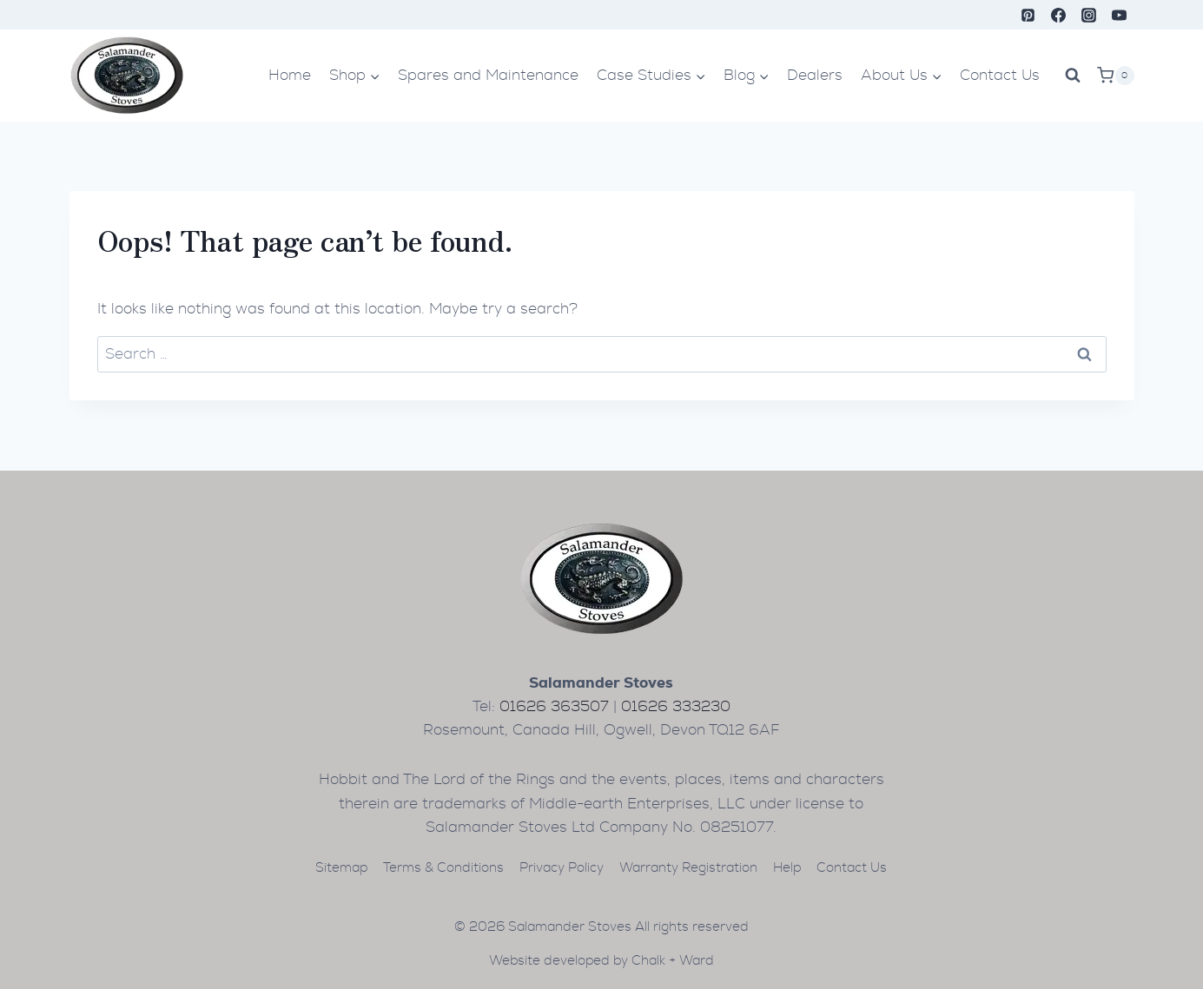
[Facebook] (1058, 15)
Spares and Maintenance (488, 75)
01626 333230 (675, 706)
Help (787, 867)
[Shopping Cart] (1115, 75)
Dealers (815, 75)
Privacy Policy (561, 867)
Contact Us (1000, 75)
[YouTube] (1119, 15)
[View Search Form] (1072, 75)
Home (289, 75)
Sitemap (341, 867)
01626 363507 (554, 706)
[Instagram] (1088, 15)
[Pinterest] (1027, 15)
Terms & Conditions (443, 867)
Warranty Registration (688, 867)
